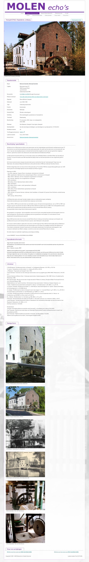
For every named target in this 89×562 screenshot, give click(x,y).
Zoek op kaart (48, 15)
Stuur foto (65, 15)
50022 (22, 132)
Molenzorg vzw (58, 13)
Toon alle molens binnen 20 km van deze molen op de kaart (34, 96)
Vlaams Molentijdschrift (46, 13)
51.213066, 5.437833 (25, 94)
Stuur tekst (57, 15)
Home (22, 13)
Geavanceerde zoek (37, 15)
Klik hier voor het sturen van (19, 552)
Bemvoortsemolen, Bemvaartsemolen (29, 137)
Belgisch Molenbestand (32, 13)
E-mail (66, 13)
